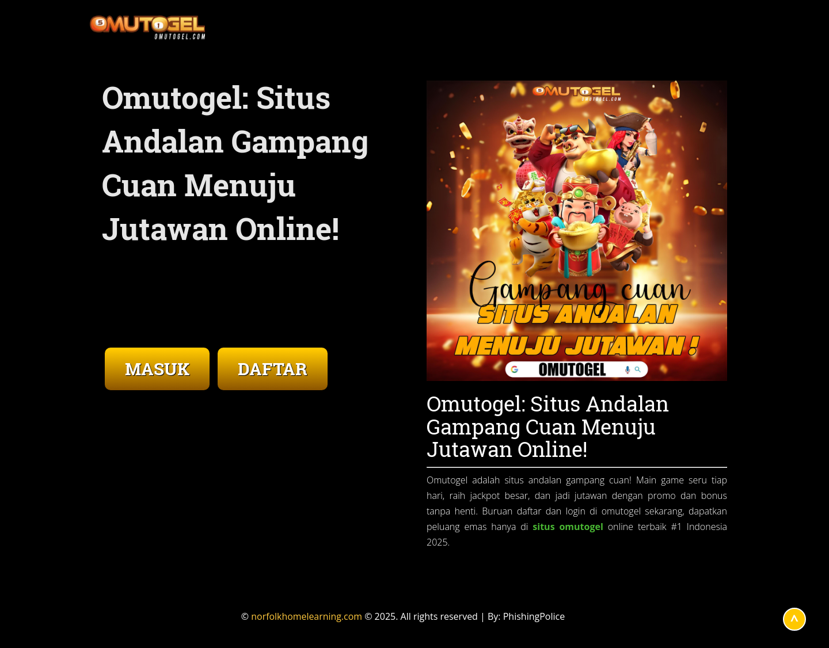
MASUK (157, 368)
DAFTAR (272, 368)
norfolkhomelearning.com (307, 616)
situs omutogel (568, 526)
